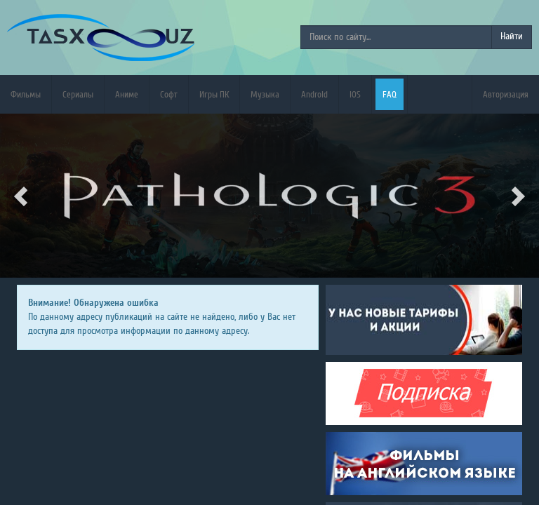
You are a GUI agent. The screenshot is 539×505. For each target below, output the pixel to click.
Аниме (126, 94)
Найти (511, 36)
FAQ (389, 94)
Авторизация (505, 94)
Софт (169, 94)
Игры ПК (214, 94)
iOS (355, 94)
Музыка (265, 94)
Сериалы (77, 94)
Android (314, 94)
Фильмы (26, 94)
